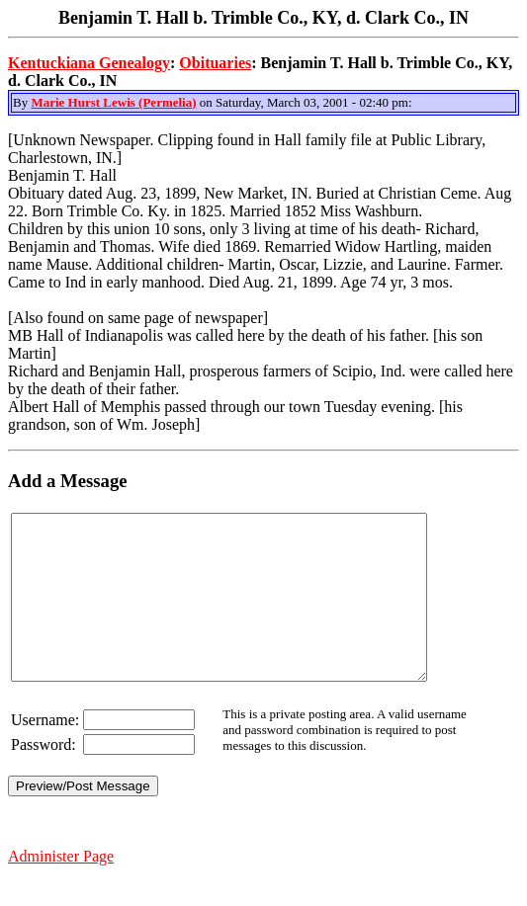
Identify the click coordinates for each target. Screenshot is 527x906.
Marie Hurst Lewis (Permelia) (113, 102)
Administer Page (61, 888)
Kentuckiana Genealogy (89, 62)
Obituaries (215, 62)
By (22, 102)
